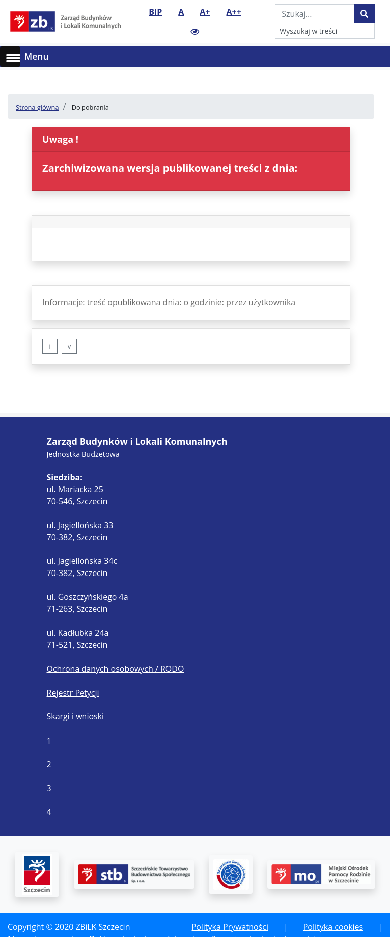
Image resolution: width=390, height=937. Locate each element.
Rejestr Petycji (73, 692)
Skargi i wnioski (75, 716)
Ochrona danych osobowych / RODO (115, 668)
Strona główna (37, 107)
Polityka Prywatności (230, 926)
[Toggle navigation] (376, 56)
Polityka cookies (333, 926)
